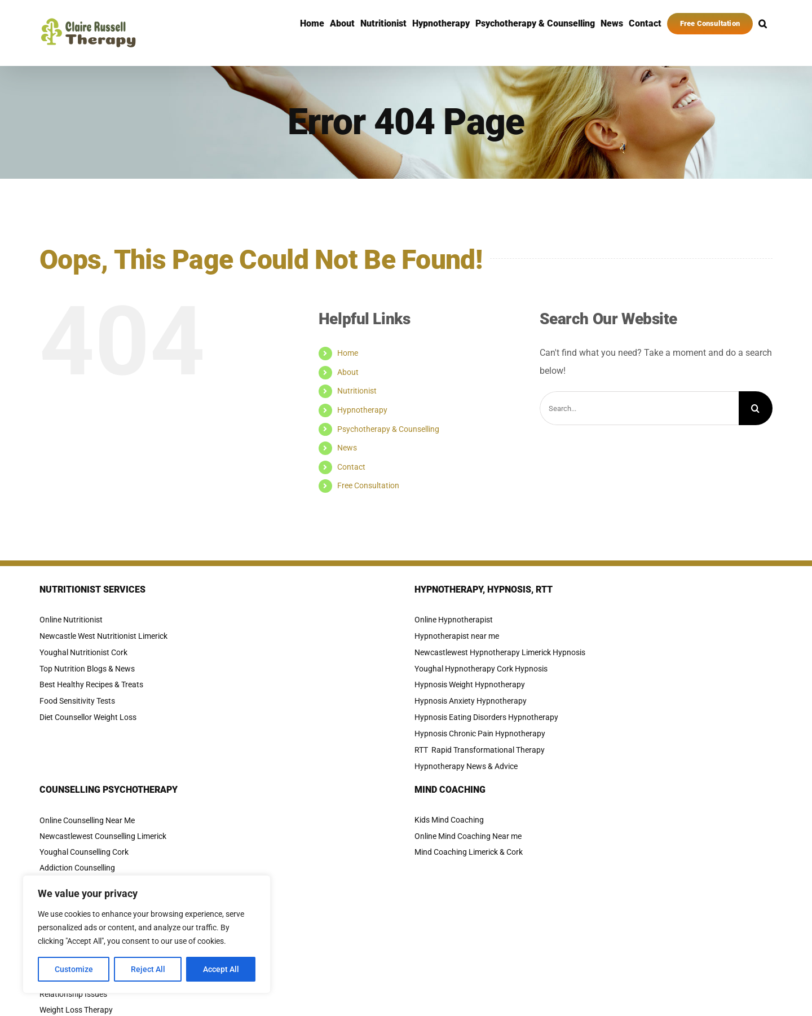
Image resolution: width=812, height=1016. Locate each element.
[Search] (756, 408)
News (347, 447)
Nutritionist (357, 390)
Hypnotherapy (362, 409)
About (348, 372)
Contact (351, 466)
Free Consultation (368, 485)
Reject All (148, 969)
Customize (74, 969)
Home (347, 352)
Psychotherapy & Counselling (388, 429)
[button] (762, 23)
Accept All (221, 969)
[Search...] (639, 408)
